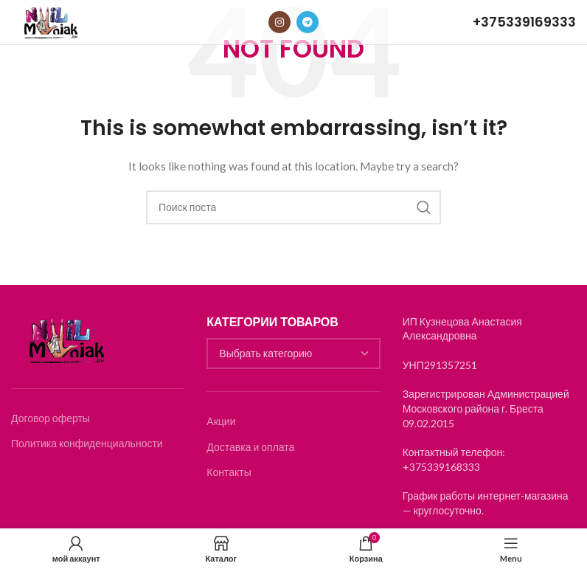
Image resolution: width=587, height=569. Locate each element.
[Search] (293, 207)
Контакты (228, 472)
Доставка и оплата (250, 447)
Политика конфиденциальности (87, 443)
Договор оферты (50, 418)
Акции (220, 421)
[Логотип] (50, 21)
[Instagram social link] (279, 22)
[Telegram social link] (307, 22)
